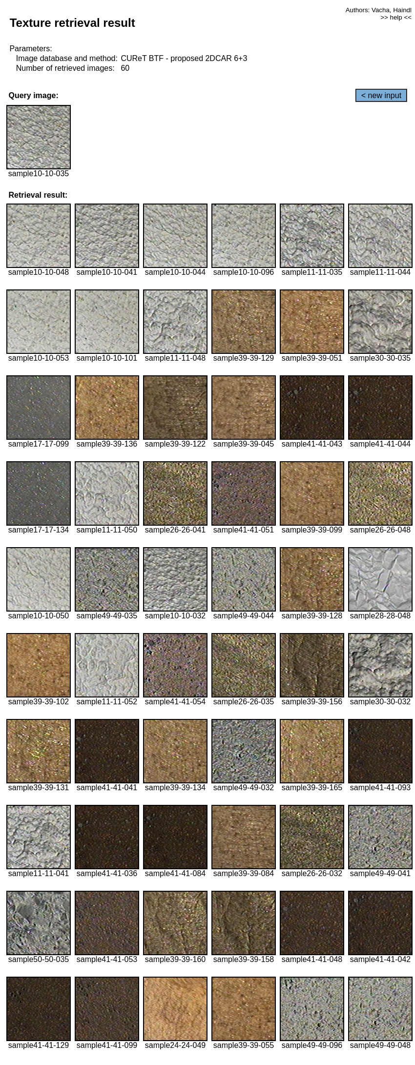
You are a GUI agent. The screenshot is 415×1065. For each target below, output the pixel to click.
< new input (381, 95)
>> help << (396, 17)
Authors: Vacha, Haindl (379, 10)
